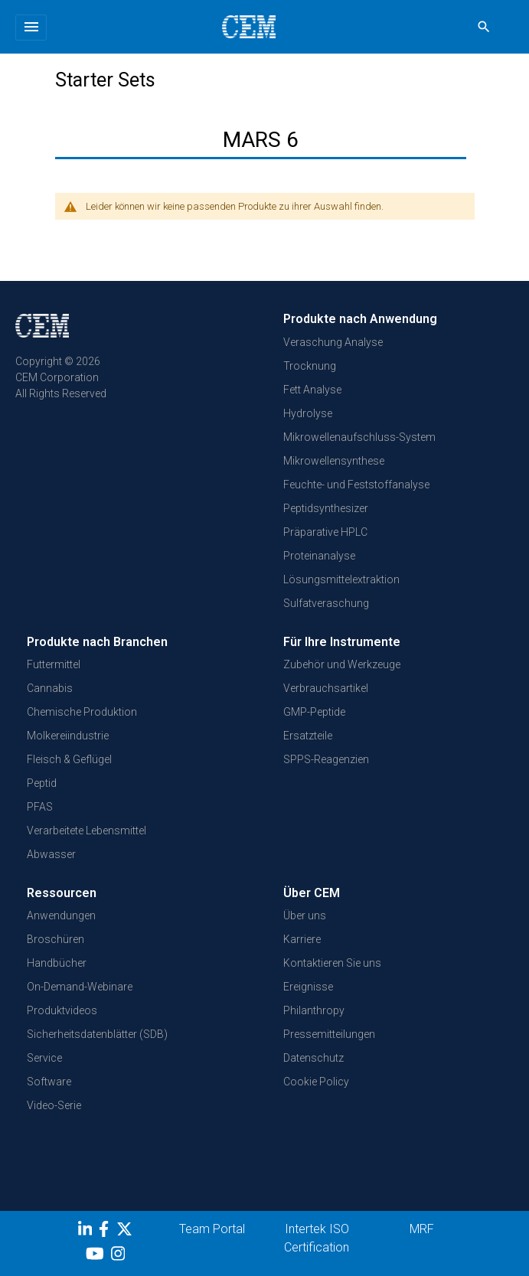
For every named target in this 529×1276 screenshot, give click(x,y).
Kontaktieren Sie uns (332, 963)
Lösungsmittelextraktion (341, 579)
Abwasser (51, 854)
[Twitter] (126, 1231)
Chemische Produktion (82, 712)
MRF (422, 1229)
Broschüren (55, 939)
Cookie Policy (316, 1081)
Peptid (42, 783)
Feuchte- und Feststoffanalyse (356, 484)
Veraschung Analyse (333, 342)
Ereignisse (308, 987)
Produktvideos (62, 1010)
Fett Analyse (312, 389)
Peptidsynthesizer (325, 508)
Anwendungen (61, 915)
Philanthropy (314, 1010)
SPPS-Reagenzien (326, 759)
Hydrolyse (307, 413)
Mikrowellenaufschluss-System (359, 437)
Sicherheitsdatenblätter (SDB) (97, 1034)
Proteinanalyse (319, 556)
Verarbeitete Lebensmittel (86, 830)
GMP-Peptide (314, 712)
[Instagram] (120, 1256)
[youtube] (97, 1256)
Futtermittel (53, 664)
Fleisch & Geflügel (69, 759)
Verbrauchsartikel (325, 688)
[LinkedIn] (87, 1231)
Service (44, 1058)
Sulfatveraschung (326, 603)
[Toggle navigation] (31, 28)
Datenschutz (313, 1058)
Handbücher (57, 963)
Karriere (302, 939)
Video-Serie (54, 1105)
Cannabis (50, 688)
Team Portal (212, 1229)
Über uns (304, 915)
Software (49, 1081)
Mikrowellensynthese (333, 461)
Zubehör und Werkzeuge (341, 664)
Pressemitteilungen (329, 1034)
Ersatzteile (307, 735)
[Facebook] (107, 1231)
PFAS (40, 807)
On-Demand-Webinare (79, 987)
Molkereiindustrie (68, 735)
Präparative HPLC (325, 532)
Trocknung (309, 366)
